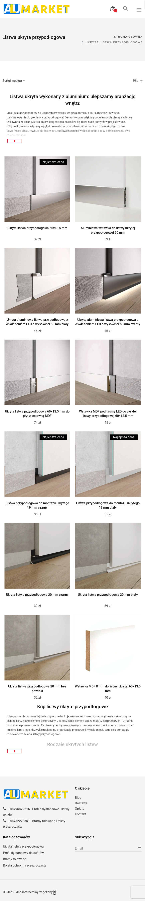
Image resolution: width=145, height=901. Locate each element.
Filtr (138, 80)
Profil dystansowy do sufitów (23, 853)
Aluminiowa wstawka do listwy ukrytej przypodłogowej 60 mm (108, 230)
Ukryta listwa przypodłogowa (23, 846)
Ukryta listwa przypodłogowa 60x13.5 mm (37, 228)
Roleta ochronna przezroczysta (25, 865)
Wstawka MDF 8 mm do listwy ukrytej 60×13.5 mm (108, 688)
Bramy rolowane (14, 859)
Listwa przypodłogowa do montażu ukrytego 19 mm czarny (37, 505)
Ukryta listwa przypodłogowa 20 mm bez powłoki (37, 688)
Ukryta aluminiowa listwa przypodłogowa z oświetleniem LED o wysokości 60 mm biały (37, 322)
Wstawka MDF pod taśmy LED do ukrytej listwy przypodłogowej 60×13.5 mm (108, 414)
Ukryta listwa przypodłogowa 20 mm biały (108, 595)
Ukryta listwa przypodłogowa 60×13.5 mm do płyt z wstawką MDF (37, 414)
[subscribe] (108, 849)
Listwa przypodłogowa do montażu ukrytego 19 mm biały (108, 505)
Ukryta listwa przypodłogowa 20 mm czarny (37, 595)
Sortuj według (13, 80)
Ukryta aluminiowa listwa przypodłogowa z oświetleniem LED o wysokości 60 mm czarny (107, 322)
